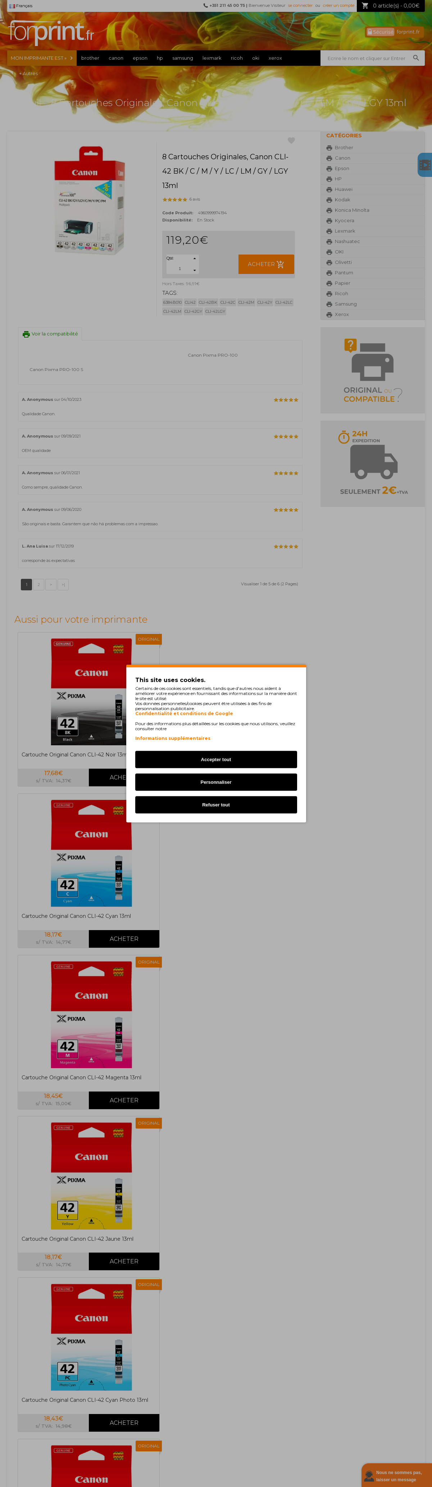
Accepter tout (216, 759)
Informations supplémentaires (172, 738)
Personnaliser (216, 782)
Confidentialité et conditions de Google (184, 713)
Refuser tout (216, 804)
